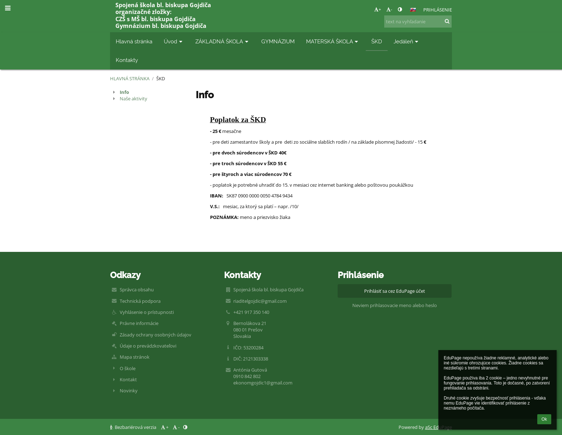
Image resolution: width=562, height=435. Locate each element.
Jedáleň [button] (407, 41)
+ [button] (377, 9)
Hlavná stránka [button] (134, 41)
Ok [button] (544, 419)
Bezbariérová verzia (133, 427)
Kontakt (128, 379)
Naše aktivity (133, 98)
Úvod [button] (174, 41)
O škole (127, 368)
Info (124, 92)
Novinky (129, 390)
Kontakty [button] (127, 60)
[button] (413, 9)
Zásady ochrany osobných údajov (155, 334)
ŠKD (160, 78)
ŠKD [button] (376, 41)
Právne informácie (139, 323)
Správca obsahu (137, 289)
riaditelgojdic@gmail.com (260, 301)
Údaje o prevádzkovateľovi (148, 346)
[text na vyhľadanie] (418, 21)
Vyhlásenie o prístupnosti (147, 312)
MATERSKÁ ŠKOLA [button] (333, 41)
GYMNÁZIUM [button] (278, 41)
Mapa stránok (134, 357)
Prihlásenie (437, 9)
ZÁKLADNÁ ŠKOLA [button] (222, 41)
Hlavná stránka (129, 78)
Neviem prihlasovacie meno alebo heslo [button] (394, 305)
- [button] (389, 9)
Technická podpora (140, 301)
